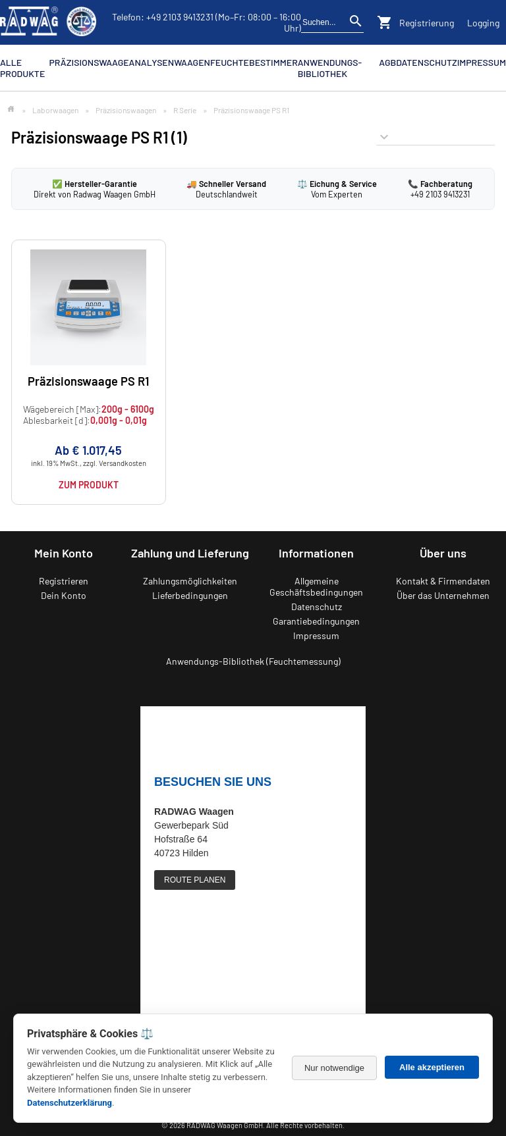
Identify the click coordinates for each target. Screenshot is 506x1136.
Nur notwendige (334, 1068)
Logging (483, 22)
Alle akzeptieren (431, 1067)
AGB (387, 62)
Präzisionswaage (89, 62)
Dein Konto (63, 595)
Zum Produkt (89, 484)
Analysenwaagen (169, 62)
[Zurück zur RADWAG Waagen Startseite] (48, 22)
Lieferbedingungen (190, 595)
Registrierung (426, 22)
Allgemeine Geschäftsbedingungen (316, 586)
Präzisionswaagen (126, 110)
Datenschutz (426, 62)
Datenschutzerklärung (69, 1103)
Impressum (481, 62)
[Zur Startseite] (11, 110)
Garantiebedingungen (316, 621)
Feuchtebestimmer (254, 62)
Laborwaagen (55, 110)
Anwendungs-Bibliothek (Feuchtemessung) (253, 661)
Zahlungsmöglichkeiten (190, 580)
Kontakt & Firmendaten (443, 580)
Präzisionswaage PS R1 (88, 381)
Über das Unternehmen (443, 595)
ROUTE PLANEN (194, 880)
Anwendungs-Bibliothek (330, 68)
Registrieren (63, 580)
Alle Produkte (22, 68)
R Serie (184, 110)
